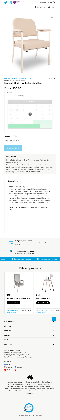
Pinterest (19, 370)
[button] (52, 18)
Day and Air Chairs (11, 78)
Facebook (9, 364)
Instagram (9, 367)
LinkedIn (19, 367)
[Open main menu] (5, 7)
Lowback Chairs (25, 78)
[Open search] (54, 2)
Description (13, 181)
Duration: (9, 92)
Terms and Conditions (24, 415)
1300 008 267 (47, 2)
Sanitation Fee (12, 140)
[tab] (12, 181)
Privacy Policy (37, 415)
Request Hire (13, 148)
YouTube (9, 370)
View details (12, 303)
